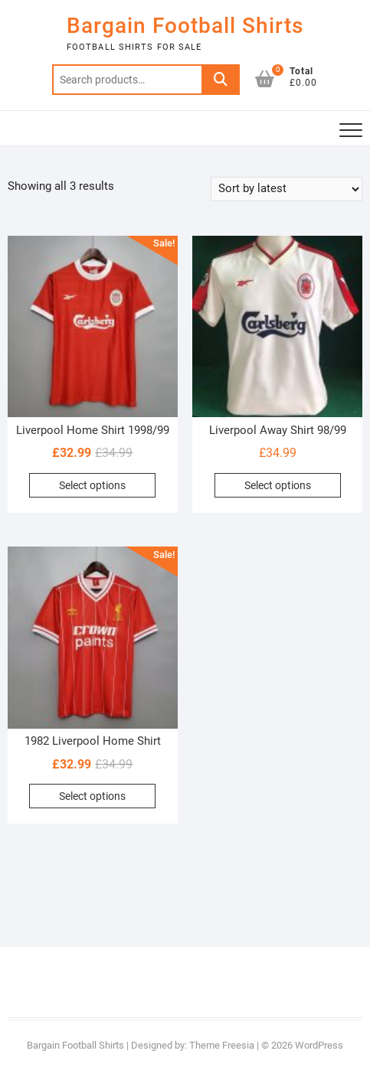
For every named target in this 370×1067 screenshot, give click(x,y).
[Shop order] (286, 189)
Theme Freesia (221, 1045)
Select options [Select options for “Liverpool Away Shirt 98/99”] (277, 485)
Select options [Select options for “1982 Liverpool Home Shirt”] (92, 796)
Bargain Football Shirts (185, 25)
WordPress (319, 1045)
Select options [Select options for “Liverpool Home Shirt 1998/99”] (92, 485)
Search (220, 79)
